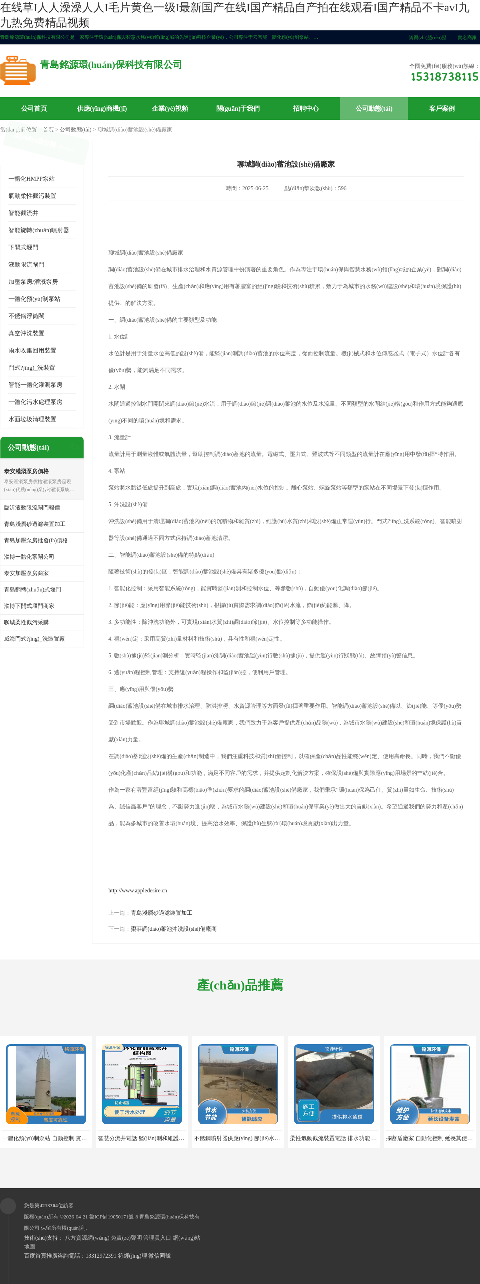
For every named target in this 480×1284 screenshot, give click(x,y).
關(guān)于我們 (238, 108)
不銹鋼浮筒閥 (26, 316)
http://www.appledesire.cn (137, 891)
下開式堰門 (23, 247)
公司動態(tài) (374, 108)
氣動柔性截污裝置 (32, 196)
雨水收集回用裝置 (32, 350)
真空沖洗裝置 (26, 333)
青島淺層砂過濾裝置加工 (161, 913)
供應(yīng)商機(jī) (102, 108)
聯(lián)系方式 (34, 131)
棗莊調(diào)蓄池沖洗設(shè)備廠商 (174, 929)
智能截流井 (23, 213)
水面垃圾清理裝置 (32, 419)
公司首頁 (34, 108)
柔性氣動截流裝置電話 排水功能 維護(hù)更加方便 (352, 1138)
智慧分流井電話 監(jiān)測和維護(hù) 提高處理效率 (160, 1138)
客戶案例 (442, 108)
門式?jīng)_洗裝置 (32, 367)
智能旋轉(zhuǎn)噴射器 (38, 230)
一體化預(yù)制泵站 (34, 299)
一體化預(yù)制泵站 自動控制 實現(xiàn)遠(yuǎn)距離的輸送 (75, 1138)
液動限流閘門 (26, 264)
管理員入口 (157, 1238)
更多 (74, 448)
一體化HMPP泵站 (31, 178)
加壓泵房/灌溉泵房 (33, 282)
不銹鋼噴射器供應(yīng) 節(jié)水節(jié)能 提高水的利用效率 (267, 1138)
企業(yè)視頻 (170, 108)
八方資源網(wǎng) (87, 1238)
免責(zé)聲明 (126, 1238)
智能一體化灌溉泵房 (35, 385)
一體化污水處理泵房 (35, 402)
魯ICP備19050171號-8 (113, 1217)
